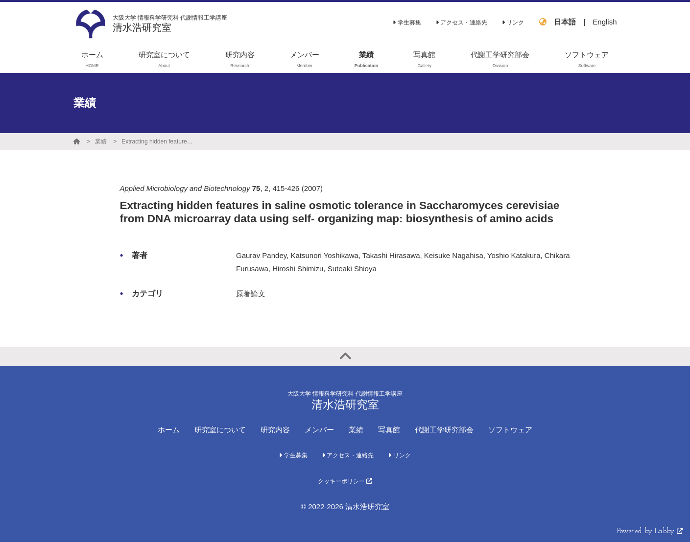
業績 (101, 141)
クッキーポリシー (345, 481)
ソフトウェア (510, 429)
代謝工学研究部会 (444, 429)
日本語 (565, 22)
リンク (513, 22)
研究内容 (275, 429)
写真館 (389, 429)
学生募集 (407, 22)
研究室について (220, 429)
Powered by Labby (650, 531)
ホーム (169, 429)
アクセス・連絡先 (461, 22)
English (605, 22)
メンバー (319, 429)
